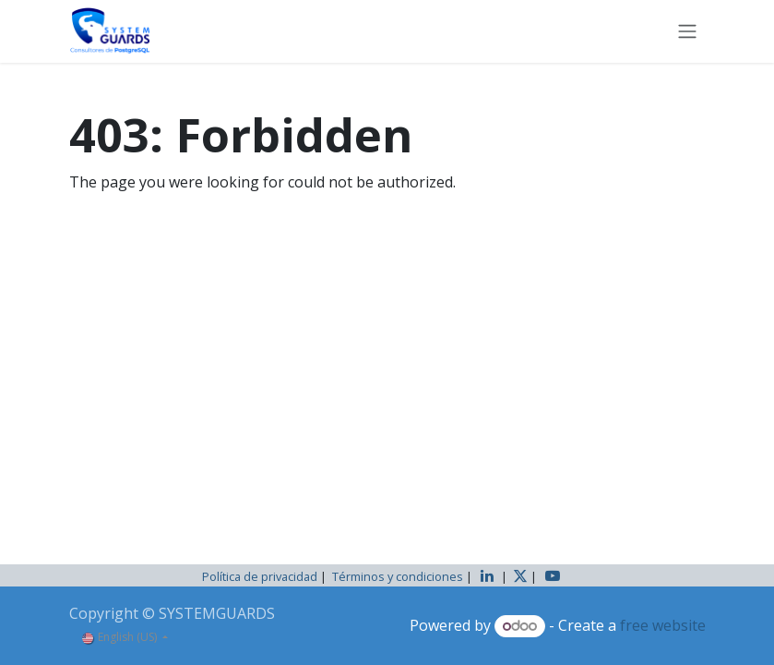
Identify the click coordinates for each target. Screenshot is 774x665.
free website (663, 625)
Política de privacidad (259, 576)
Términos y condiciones (397, 576)
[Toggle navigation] (687, 31)
